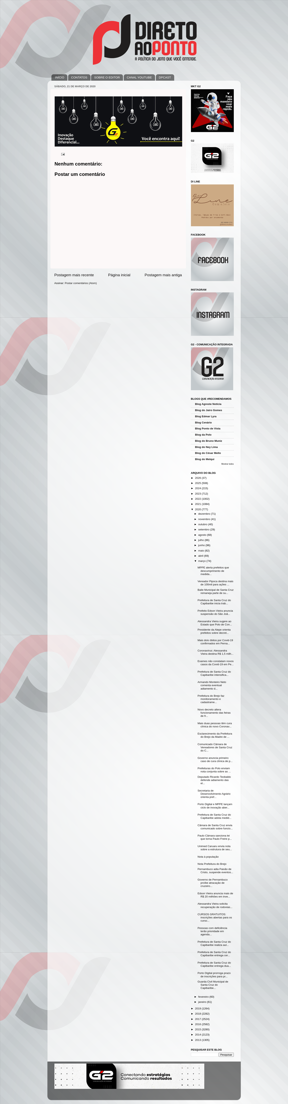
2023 (198, 493)
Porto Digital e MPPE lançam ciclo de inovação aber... (215, 806)
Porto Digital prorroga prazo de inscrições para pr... (214, 975)
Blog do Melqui (204, 459)
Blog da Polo (203, 434)
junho (202, 545)
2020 (198, 509)
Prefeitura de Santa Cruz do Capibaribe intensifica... (214, 673)
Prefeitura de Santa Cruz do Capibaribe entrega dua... (214, 964)
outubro (203, 524)
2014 (198, 1034)
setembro (204, 529)
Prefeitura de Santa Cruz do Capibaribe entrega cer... (214, 954)
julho (201, 540)
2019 (198, 1008)
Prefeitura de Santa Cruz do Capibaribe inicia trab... (214, 602)
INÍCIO (59, 77)
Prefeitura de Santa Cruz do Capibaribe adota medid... (214, 816)
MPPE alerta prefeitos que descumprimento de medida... (213, 570)
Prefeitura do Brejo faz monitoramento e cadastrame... (211, 699)
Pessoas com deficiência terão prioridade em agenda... (212, 931)
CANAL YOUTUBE (139, 77)
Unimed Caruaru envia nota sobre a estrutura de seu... (215, 848)
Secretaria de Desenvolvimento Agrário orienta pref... (214, 793)
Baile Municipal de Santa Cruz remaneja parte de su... (216, 591)
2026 (198, 477)
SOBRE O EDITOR (107, 77)
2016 (198, 1024)
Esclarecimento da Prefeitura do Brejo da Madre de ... (215, 735)
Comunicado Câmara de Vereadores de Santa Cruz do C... (215, 747)
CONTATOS (79, 77)
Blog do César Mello (208, 453)
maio (201, 550)
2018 (198, 1013)
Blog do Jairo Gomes (208, 410)
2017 (198, 1019)
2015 (198, 1029)
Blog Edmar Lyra (206, 416)
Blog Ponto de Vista (207, 428)
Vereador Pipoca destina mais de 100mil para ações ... (215, 583)
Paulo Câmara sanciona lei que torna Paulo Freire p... (215, 837)
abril (201, 555)
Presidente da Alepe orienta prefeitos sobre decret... (214, 631)
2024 (198, 488)
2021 (198, 504)
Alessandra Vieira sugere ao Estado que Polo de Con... (215, 623)
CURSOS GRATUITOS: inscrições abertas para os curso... (215, 917)
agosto (202, 534)
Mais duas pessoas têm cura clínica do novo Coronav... (215, 725)
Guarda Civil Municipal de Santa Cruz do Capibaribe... (213, 984)
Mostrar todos (227, 464)
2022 (198, 498)
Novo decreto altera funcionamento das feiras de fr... (214, 712)
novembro (204, 519)
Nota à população (208, 856)
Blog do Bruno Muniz (208, 440)
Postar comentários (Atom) (81, 283)
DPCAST (165, 77)
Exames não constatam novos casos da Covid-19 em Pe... (216, 663)
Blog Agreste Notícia (208, 404)
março (202, 560)
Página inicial (119, 275)
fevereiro (203, 996)
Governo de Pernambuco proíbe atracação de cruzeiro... (213, 883)
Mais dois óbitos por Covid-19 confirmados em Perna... (215, 642)
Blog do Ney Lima (206, 447)
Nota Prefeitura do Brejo (212, 863)
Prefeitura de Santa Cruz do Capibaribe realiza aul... (214, 943)
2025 (198, 483)
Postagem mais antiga (163, 275)
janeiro (202, 1001)
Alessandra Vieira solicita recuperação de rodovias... (215, 905)
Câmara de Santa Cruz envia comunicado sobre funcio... (215, 827)
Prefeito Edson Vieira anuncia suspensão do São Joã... (215, 612)
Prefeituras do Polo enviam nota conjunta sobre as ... (214, 770)
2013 (198, 1039)
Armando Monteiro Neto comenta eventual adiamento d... (212, 685)
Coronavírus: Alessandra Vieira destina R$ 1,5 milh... (215, 652)
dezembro (204, 513)
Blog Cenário (203, 422)
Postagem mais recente (74, 275)
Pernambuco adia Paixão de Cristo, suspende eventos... (215, 871)
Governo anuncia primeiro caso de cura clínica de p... (215, 759)
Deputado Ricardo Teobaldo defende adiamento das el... (214, 780)
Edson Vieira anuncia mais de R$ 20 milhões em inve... (215, 895)
